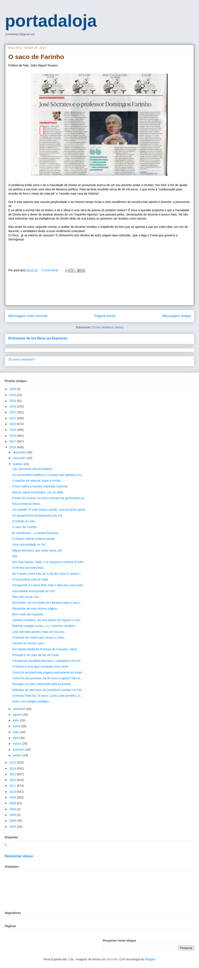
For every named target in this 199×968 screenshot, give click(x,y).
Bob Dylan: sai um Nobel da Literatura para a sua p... (47, 602)
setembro (19, 709)
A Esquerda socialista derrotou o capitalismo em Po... (47, 660)
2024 (13, 400)
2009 (13, 797)
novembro (20, 458)
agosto (18, 714)
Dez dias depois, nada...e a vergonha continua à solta (47, 562)
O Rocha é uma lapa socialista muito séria (40, 666)
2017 (13, 441)
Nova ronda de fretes (26, 504)
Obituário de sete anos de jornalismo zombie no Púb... (48, 690)
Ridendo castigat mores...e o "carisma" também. (44, 626)
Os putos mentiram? (21, 359)
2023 (13, 406)
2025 (13, 395)
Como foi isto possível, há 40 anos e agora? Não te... (47, 678)
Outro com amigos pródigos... (31, 701)
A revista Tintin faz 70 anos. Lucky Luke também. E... (47, 695)
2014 (13, 768)
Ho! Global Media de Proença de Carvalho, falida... (45, 649)
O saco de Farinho (24, 527)
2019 (13, 429)
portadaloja (51, 20)
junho (17, 726)
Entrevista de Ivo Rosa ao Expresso (37, 338)
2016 (13, 447)
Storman (112, 959)
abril (16, 738)
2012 (13, 780)
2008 (13, 803)
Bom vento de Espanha (27, 614)
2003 (13, 826)
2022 (13, 412)
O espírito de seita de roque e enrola (36, 480)
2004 (13, 820)
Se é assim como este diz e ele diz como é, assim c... (47, 573)
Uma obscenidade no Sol (28, 544)
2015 (13, 762)
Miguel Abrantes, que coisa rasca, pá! (37, 550)
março (17, 743)
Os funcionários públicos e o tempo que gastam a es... (48, 475)
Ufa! (15, 556)
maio (16, 732)
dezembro (20, 452)
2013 (13, 774)
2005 (13, 815)
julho (16, 720)
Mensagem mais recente (28, 316)
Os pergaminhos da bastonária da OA (37, 515)
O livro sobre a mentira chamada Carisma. (40, 486)
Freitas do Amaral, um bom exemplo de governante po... (49, 498)
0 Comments (50, 270)
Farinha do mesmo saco (28, 643)
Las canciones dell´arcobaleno (32, 469)
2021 (13, 418)
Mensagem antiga (176, 316)
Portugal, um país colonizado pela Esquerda (41, 684)
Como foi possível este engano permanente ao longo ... (48, 672)
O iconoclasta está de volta (30, 579)
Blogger (150, 959)
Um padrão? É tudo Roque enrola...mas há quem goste (48, 509)
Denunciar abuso (19, 856)
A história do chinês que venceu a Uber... (39, 637)
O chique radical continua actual (33, 538)
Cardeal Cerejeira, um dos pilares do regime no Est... (47, 620)
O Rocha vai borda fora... (28, 567)
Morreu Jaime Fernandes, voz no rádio (37, 492)
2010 (13, 791)
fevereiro (19, 749)
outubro (18, 464)
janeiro (18, 755)
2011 (13, 785)
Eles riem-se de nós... (26, 597)
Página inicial (104, 316)
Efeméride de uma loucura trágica (34, 608)
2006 (13, 809)
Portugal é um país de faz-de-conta (35, 655)
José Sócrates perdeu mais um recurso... (39, 631)
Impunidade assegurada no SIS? (34, 591)
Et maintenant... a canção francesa (35, 533)
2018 (13, 435)
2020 (13, 424)
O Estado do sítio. (24, 521)
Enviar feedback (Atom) (107, 327)
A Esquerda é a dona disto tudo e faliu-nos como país (47, 585)
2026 (13, 389)
